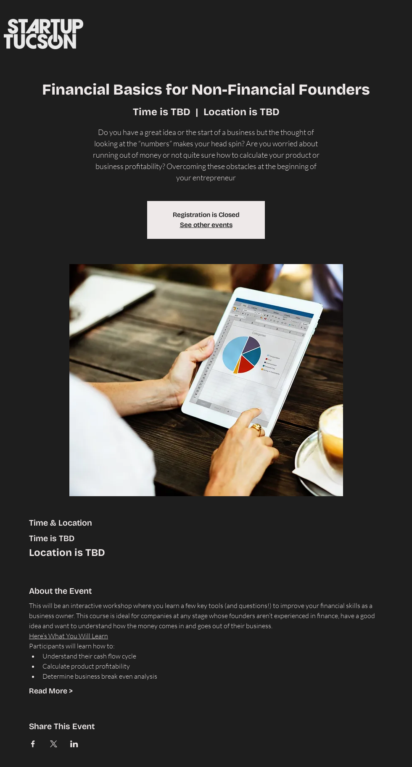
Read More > (51, 691)
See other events (206, 225)
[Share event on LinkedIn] (74, 744)
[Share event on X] (54, 744)
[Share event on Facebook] (33, 744)
